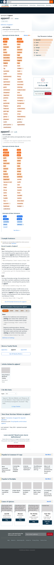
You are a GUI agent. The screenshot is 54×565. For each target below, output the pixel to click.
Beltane (42, 85)
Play (7, 520)
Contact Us (29, 540)
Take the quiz (47, 522)
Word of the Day (42, 82)
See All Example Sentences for (15, 302)
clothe (11, 310)
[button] (49, 5)
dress (16, 310)
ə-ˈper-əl (5, 21)
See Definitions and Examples (42, 88)
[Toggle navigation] (1, 2)
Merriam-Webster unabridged (16, 446)
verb (15, 132)
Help (8, 540)
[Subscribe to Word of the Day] (39, 93)
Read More (14, 243)
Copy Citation (16, 406)
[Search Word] (51, 1)
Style (2, 394)
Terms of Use (43, 540)
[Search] (29, 1)
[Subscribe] (50, 534)
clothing (5, 310)
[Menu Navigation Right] (52, 5)
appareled (24, 350)
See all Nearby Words (15, 354)
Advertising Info (21, 540)
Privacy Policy (36, 540)
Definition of (7, 24)
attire (22, 310)
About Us (13, 540)
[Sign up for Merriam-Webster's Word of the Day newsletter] (35, 534)
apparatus (4, 350)
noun (16, 18)
